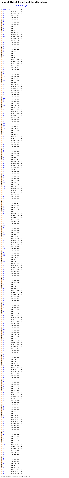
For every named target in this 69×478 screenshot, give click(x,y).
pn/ (3, 379)
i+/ (3, 331)
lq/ (3, 357)
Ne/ (3, 175)
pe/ (3, 377)
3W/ (4, 36)
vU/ (3, 438)
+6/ (3, 11)
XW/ (4, 255)
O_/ (3, 190)
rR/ (3, 388)
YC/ (4, 261)
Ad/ (3, 84)
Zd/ (3, 271)
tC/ (3, 419)
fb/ (3, 315)
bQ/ (3, 296)
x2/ (3, 452)
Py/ (3, 198)
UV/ (4, 225)
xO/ (3, 458)
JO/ (3, 146)
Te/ (3, 217)
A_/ (3, 82)
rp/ (3, 392)
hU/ (3, 327)
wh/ (3, 448)
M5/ (4, 165)
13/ (3, 67)
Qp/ (3, 205)
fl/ (3, 317)
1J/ (3, 24)
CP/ (3, 100)
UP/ (3, 223)
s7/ (3, 402)
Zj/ (3, 273)
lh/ (3, 356)
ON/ (4, 186)
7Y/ (3, 51)
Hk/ (3, 132)
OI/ (3, 184)
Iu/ (3, 144)
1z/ (3, 30)
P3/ (3, 192)
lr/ (3, 359)
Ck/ (3, 101)
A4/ (3, 78)
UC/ (4, 221)
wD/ (4, 444)
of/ (3, 373)
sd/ (3, 409)
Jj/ (3, 153)
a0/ (3, 284)
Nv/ (3, 178)
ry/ (3, 396)
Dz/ (3, 111)
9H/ (3, 61)
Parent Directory (7, 9)
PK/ (3, 196)
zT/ (3, 473)
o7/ (3, 371)
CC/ (4, 96)
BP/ (3, 88)
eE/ (3, 309)
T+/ (3, 213)
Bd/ (3, 92)
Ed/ (3, 113)
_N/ (3, 279)
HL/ (4, 128)
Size (21, 6)
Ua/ (3, 227)
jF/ (3, 340)
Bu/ (3, 94)
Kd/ (3, 155)
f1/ (3, 313)
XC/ (4, 254)
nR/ (3, 365)
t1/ (3, 413)
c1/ (3, 300)
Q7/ (3, 200)
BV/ (4, 90)
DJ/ (3, 107)
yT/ (3, 467)
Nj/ (3, 177)
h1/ (3, 323)
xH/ (3, 456)
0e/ (3, 19)
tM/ (3, 423)
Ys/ (3, 265)
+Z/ (3, 15)
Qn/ (3, 203)
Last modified (15, 6)
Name (6, 6)
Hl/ (3, 134)
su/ (3, 411)
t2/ (3, 415)
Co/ (3, 103)
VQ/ (4, 234)
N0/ (3, 169)
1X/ (3, 28)
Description (25, 6)
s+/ (3, 398)
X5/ (3, 252)
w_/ (3, 446)
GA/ (4, 121)
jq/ (3, 350)
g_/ (3, 321)
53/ (3, 73)
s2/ (3, 400)
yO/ (3, 465)
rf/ (3, 390)
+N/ (3, 13)
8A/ (3, 55)
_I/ (3, 277)
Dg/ (3, 109)
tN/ (3, 425)
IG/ (3, 138)
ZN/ (4, 269)
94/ (3, 75)
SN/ (3, 211)
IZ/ (3, 142)
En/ (3, 115)
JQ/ (3, 148)
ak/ (3, 290)
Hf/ (3, 130)
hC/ (3, 325)
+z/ (3, 17)
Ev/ (3, 119)
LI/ (3, 157)
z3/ (3, 471)
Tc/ (3, 215)
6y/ (3, 49)
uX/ (3, 429)
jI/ (3, 342)
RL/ (3, 207)
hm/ (3, 329)
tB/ (3, 417)
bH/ (3, 294)
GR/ (4, 123)
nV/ (3, 367)
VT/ (4, 238)
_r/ (3, 280)
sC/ (3, 406)
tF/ (3, 421)
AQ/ (4, 80)
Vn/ (3, 242)
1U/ (3, 26)
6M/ (4, 40)
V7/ (3, 232)
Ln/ (3, 163)
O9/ (3, 180)
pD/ (3, 375)
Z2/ (3, 267)
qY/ (3, 386)
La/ (3, 161)
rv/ (3, 394)
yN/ (3, 463)
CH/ (4, 98)
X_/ (3, 257)
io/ (3, 336)
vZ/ (3, 440)
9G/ (3, 59)
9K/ (3, 63)
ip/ (3, 338)
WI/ (3, 246)
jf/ (3, 344)
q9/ (3, 384)
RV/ (3, 209)
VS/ (3, 236)
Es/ (3, 117)
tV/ (3, 427)
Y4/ (3, 259)
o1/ (3, 369)
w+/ (3, 442)
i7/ (3, 332)
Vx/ (3, 244)
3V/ (3, 34)
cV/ (3, 306)
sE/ (3, 408)
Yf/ (3, 263)
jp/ (3, 348)
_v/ (3, 282)
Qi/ (3, 202)
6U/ (3, 42)
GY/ (4, 125)
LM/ (4, 159)
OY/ (4, 188)
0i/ (3, 23)
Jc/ (3, 150)
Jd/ (3, 152)
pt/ (3, 381)
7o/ (3, 53)
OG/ (4, 182)
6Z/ (3, 44)
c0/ (3, 298)
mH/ (4, 363)
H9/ (3, 126)
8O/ (3, 57)
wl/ (3, 450)
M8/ (4, 167)
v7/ (3, 435)
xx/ (3, 461)
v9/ (3, 436)
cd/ (3, 307)
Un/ (3, 229)
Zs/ (3, 275)
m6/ (3, 361)
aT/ (3, 288)
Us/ (3, 230)
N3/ (3, 171)
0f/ (3, 21)
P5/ (3, 194)
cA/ (3, 304)
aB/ (3, 286)
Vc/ (3, 240)
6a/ (3, 46)
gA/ (3, 319)
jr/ (3, 352)
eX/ (3, 311)
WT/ (4, 248)
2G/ (3, 32)
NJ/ (3, 173)
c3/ (3, 302)
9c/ (3, 65)
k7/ (3, 354)
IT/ (3, 140)
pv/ (3, 383)
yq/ (3, 469)
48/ (3, 69)
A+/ (3, 76)
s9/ (3, 404)
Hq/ (3, 136)
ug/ (3, 433)
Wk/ (4, 250)
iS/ (3, 334)
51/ (3, 71)
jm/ (3, 346)
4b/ (3, 38)
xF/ (3, 454)
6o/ (3, 48)
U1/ (3, 219)
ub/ (3, 431)
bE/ (3, 292)
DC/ (4, 105)
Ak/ (3, 86)
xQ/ (3, 460)
